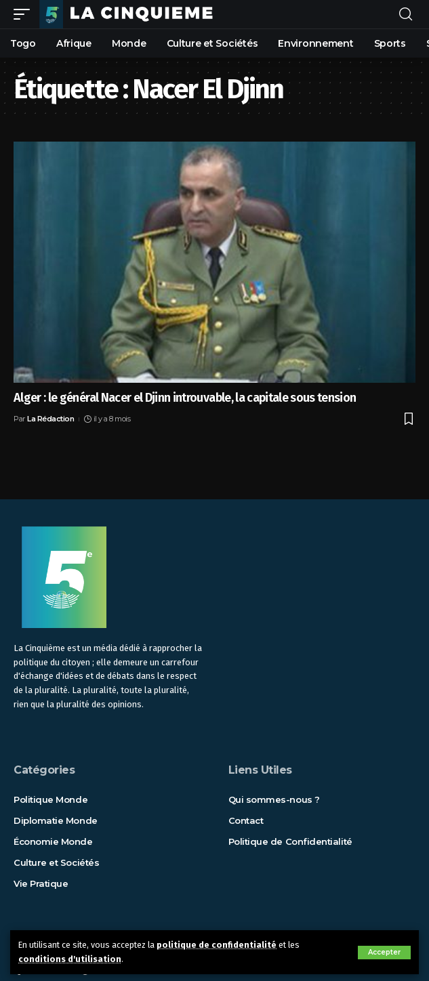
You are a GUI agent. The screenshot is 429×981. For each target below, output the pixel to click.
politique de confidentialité (217, 945)
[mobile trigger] (25, 14)
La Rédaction (50, 418)
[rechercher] (405, 14)
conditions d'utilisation (69, 959)
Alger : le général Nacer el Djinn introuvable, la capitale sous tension (185, 397)
